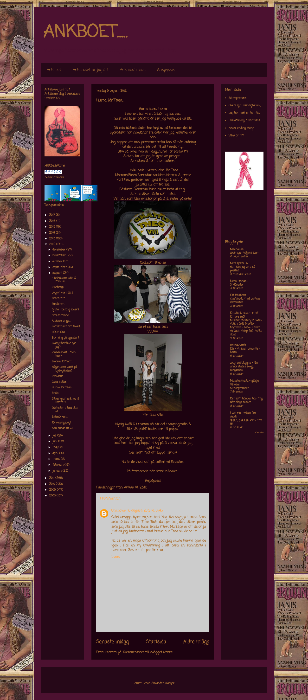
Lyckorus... (58, 376)
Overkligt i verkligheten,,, (244, 105)
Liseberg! (58, 287)
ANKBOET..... (85, 32)
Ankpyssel (166, 70)
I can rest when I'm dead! (243, 415)
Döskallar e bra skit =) (65, 410)
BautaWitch (238, 345)
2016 (52, 221)
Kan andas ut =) (62, 428)
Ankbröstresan (133, 70)
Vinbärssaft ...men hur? (64, 354)
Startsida (156, 642)
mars (56, 459)
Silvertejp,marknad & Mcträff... (65, 401)
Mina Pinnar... (239, 281)
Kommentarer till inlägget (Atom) (148, 652)
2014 (52, 233)
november (59, 255)
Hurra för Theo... (62, 387)
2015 (52, 227)
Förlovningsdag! (61, 423)
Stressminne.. (61, 315)
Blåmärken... (60, 417)
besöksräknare (54, 177)
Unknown (118, 510)
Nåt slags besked (240, 402)
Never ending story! (241, 128)
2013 (52, 239)
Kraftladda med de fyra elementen (245, 301)
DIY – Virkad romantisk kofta (245, 351)
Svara (115, 556)
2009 (53, 490)
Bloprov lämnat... (62, 362)
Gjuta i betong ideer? (65, 310)
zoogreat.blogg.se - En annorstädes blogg (244, 365)
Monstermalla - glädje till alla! (244, 383)
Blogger (169, 683)
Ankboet (54, 70)
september (60, 267)
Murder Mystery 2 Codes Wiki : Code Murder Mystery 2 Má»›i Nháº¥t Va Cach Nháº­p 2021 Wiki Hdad (246, 327)
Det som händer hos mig (246, 399)
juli (54, 436)
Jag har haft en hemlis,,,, (244, 113)
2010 (52, 484)
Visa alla (259, 432)
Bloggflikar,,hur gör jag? (64, 345)
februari (58, 465)
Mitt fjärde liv (239, 263)
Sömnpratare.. (238, 98)
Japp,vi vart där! (62, 293)
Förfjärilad (236, 370)
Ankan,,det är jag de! (90, 70)
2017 (52, 215)
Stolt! (55, 393)
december (59, 250)
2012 (52, 244)
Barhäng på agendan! (65, 338)
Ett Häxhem (238, 295)
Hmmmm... (59, 298)
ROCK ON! (58, 332)
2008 (53, 496)
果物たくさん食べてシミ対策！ (246, 422)
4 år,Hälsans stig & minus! (64, 280)
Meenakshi (237, 249)
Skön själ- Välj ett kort (244, 253)
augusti (57, 273)
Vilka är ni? (236, 136)
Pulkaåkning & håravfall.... (245, 120)
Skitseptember (239, 388)
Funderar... (58, 304)
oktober (57, 261)
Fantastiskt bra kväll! (66, 326)
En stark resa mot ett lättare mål (244, 315)
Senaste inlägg (112, 642)
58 (57, 98)
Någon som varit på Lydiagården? (64, 369)
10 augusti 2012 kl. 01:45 (145, 510)
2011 (52, 478)
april (55, 453)
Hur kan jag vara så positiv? (242, 269)
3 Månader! (237, 285)
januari (57, 471)
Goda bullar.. (59, 382)
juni (55, 441)
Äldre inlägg (196, 642)
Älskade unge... (61, 321)
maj (55, 447)
